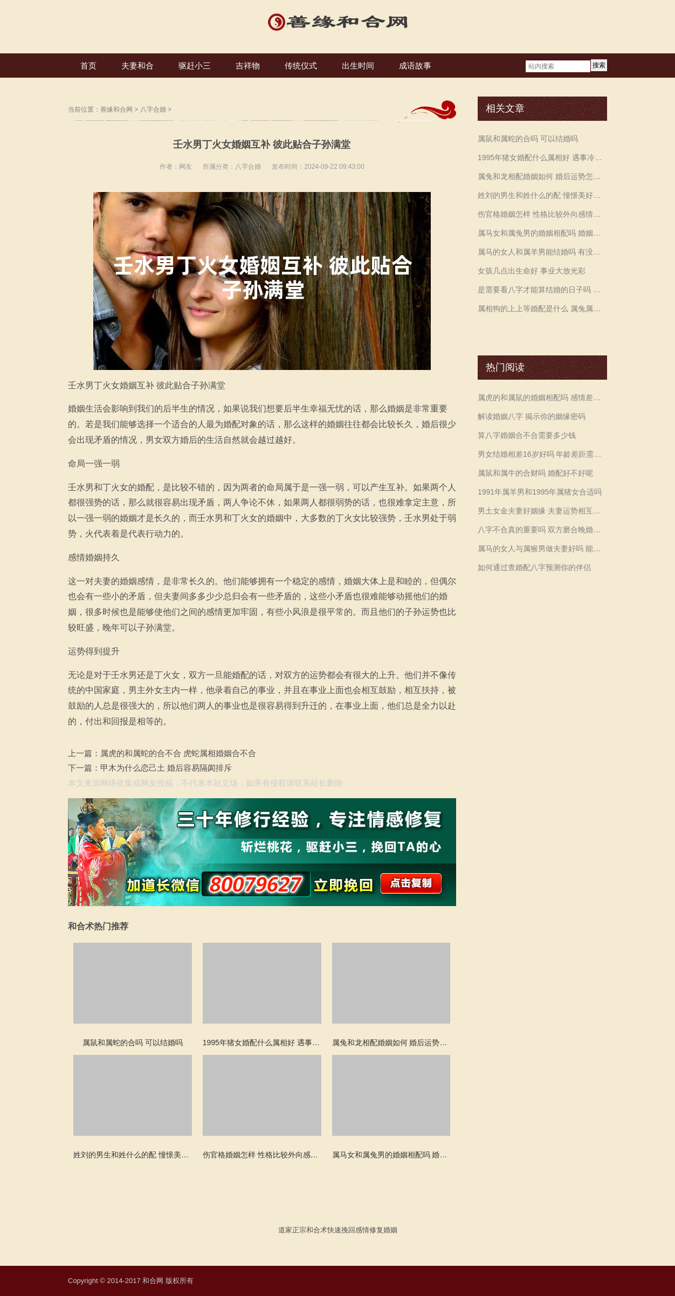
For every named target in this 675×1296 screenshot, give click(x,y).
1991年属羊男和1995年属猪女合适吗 (540, 492)
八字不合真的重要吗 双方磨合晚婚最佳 (542, 529)
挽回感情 (355, 1230)
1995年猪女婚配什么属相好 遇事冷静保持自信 (542, 157)
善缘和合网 (116, 109)
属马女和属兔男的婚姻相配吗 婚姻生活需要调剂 (542, 233)
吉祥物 (248, 65)
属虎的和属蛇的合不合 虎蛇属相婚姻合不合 (178, 753)
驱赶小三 (194, 65)
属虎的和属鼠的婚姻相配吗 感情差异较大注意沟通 (542, 397)
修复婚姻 (383, 1230)
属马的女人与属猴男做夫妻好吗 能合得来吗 (542, 548)
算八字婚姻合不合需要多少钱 (527, 435)
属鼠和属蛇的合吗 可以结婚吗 (528, 138)
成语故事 (415, 65)
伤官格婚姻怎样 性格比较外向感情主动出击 (542, 214)
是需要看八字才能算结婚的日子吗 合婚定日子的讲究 (542, 289)
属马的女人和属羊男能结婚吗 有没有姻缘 (542, 252)
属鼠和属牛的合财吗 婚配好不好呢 (535, 473)
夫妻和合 (137, 65)
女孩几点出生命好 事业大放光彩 (532, 270)
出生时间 (358, 65)
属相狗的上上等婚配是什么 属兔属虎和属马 (542, 308)
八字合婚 (153, 109)
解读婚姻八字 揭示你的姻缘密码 (532, 416)
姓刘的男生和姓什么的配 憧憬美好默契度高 (542, 195)
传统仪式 (301, 65)
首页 (88, 65)
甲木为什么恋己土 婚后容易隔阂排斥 (166, 767)
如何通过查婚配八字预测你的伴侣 (534, 567)
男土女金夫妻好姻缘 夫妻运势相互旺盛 (542, 510)
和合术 (316, 1230)
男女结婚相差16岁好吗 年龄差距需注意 (542, 454)
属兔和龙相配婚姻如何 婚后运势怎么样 (542, 176)
